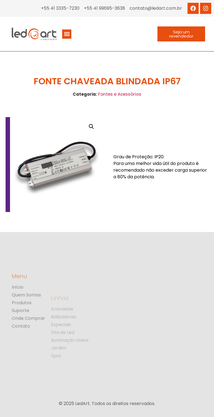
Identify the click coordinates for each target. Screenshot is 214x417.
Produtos (21, 318)
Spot (56, 372)
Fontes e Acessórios (119, 94)
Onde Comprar (28, 334)
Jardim (58, 364)
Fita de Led (62, 349)
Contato (21, 342)
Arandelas (62, 326)
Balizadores (63, 333)
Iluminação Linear (70, 357)
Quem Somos (26, 311)
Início (17, 303)
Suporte (20, 326)
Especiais (61, 341)
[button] (66, 34)
